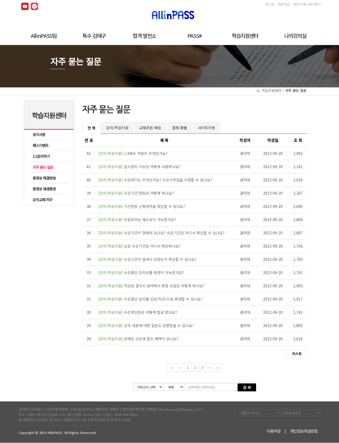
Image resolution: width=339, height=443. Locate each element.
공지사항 (39, 134)
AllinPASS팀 (44, 35)
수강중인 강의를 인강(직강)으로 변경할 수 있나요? (150, 299)
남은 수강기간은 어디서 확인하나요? (139, 246)
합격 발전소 (144, 35)
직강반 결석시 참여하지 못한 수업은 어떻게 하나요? (151, 285)
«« (172, 367)
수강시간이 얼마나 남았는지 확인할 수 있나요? (147, 259)
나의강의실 (295, 35)
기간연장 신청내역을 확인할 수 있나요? (141, 206)
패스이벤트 (40, 145)
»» (217, 367)
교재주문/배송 (150, 127)
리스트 (297, 353)
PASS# (195, 35)
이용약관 (274, 431)
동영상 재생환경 (44, 189)
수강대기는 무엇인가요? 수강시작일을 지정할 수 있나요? (155, 179)
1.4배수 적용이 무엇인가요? (133, 153)
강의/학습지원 (117, 127)
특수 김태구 (94, 35)
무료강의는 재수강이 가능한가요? (137, 219)
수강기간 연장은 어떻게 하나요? (136, 193)
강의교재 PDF (43, 200)
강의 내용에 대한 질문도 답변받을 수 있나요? (146, 325)
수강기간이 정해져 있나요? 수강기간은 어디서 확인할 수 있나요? (161, 232)
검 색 (247, 387)
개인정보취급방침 (304, 431)
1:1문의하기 (41, 156)
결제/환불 (179, 127)
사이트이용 (206, 127)
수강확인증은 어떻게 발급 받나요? (137, 312)
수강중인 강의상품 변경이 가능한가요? (141, 272)
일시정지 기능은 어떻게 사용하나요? (139, 166)
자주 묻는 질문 (43, 167)
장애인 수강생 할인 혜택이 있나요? (138, 338)
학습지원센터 (245, 35)
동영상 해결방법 (44, 178)
